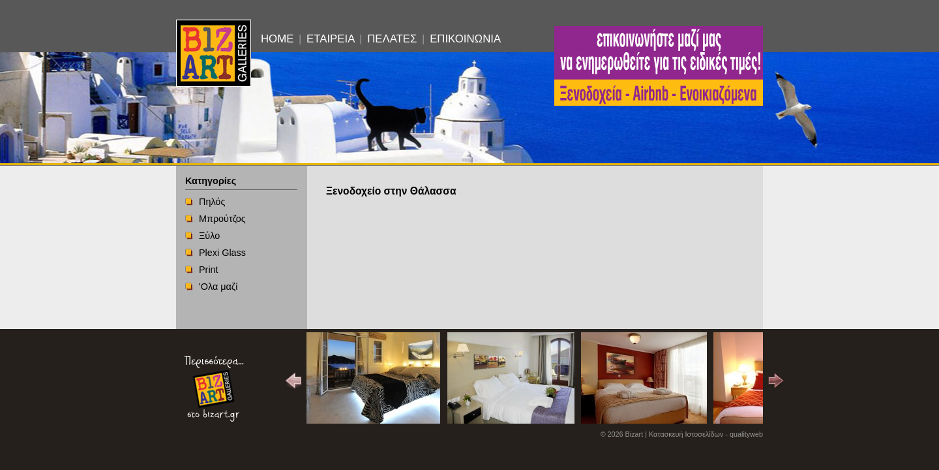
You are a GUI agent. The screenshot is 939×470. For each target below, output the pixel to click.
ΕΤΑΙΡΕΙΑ (330, 39)
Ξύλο (209, 235)
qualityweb (746, 434)
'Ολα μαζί (218, 286)
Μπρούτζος (222, 218)
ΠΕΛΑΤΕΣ (392, 39)
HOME (277, 39)
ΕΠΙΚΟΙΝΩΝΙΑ (465, 39)
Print (208, 269)
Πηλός (212, 201)
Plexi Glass (222, 252)
